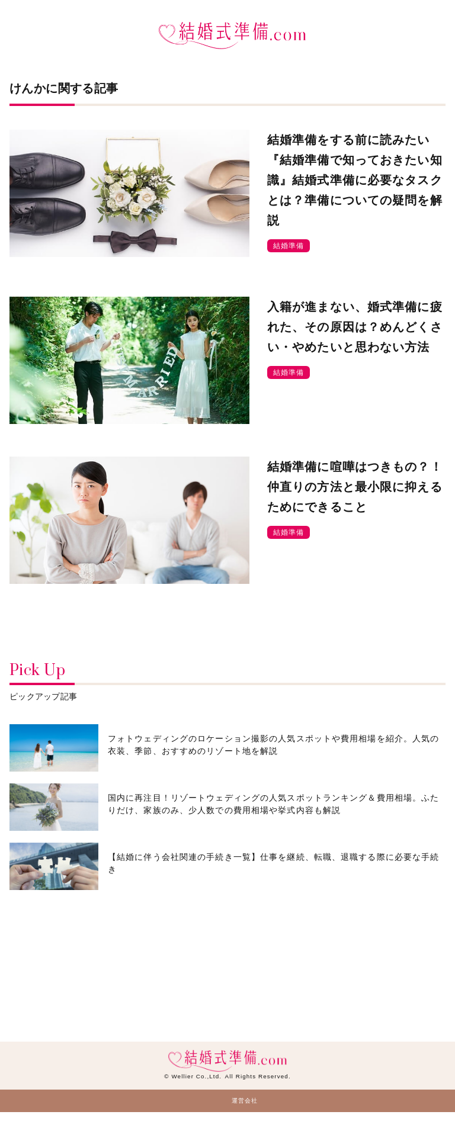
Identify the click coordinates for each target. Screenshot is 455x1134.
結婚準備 (288, 246)
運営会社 (245, 1100)
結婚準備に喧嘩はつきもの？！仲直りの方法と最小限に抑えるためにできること (355, 486)
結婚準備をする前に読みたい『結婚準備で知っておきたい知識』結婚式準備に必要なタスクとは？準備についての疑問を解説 (355, 180)
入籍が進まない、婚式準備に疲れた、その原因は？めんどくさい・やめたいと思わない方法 (355, 327)
